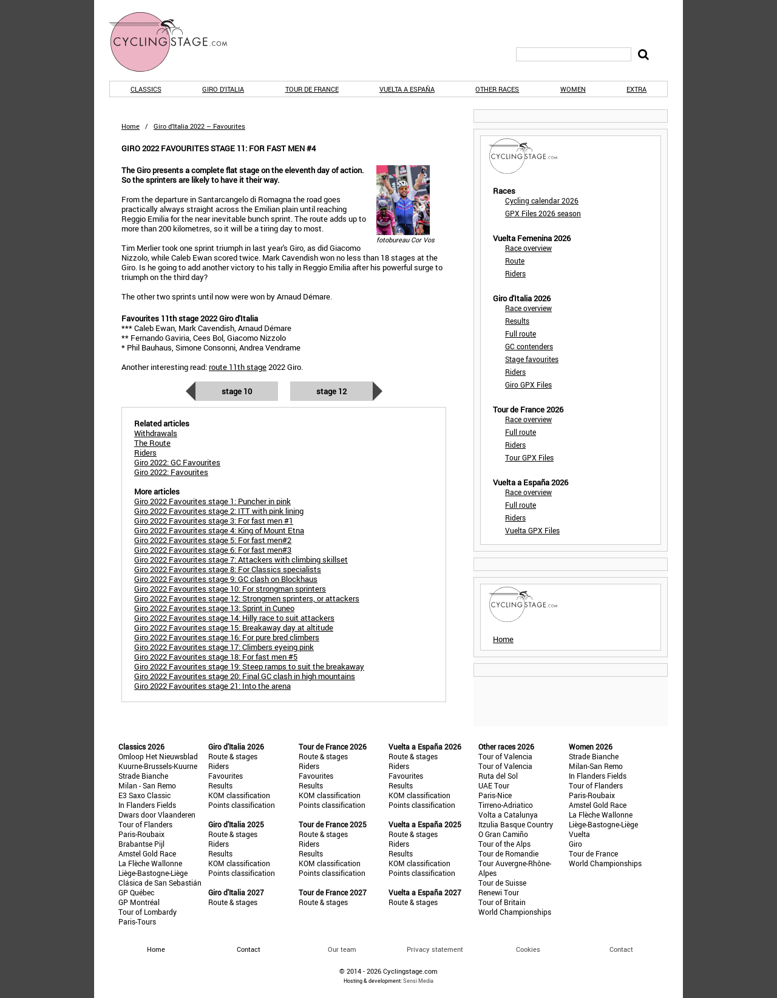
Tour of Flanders (145, 824)
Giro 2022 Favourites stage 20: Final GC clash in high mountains (244, 676)
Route (514, 260)
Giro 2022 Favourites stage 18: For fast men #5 (215, 656)
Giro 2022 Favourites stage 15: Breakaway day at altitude (233, 627)
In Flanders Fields (147, 805)
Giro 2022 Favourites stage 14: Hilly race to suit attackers (234, 617)
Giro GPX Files (528, 384)
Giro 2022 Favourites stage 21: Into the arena (212, 685)
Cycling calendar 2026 (542, 200)
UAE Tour (493, 785)
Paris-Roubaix (141, 834)
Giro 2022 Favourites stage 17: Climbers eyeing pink (224, 646)
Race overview (528, 248)
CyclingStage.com (176, 42)
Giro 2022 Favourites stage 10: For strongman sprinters (230, 588)
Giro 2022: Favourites (171, 472)
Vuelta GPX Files (532, 530)
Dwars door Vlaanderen (156, 814)
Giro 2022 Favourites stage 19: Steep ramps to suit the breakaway (249, 666)
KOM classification (239, 795)
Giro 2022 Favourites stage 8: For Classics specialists (227, 569)
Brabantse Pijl (141, 844)
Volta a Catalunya (508, 814)
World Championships (514, 912)
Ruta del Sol (498, 776)
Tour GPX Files (529, 457)
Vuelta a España (407, 89)
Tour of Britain (502, 902)
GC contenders (529, 346)
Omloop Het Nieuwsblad (158, 756)
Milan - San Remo (147, 785)
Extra (636, 89)
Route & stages (232, 756)
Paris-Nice (495, 795)
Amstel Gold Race (147, 853)
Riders (515, 273)
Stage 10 (237, 391)
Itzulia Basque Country (515, 824)
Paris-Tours (137, 921)
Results (517, 321)
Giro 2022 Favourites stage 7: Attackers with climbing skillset (241, 559)
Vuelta (579, 834)
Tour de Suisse (502, 882)
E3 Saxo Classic (144, 795)
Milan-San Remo (596, 766)
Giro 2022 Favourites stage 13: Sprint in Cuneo (214, 608)
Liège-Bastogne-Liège (153, 873)
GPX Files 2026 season (543, 213)
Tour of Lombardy (147, 912)
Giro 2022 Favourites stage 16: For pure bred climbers (226, 637)
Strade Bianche (143, 776)
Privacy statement (435, 949)
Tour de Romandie (508, 853)
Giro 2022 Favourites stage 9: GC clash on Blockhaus (225, 578)
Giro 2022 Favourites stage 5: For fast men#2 (212, 540)
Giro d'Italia (223, 89)
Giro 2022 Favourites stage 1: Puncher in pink (212, 501)
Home (130, 126)
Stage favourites (531, 359)
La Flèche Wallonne (150, 863)
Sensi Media (418, 981)
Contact (621, 949)
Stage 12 (331, 391)
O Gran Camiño (503, 834)
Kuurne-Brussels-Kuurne (157, 766)
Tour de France (312, 89)
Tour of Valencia (505, 756)
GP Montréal (139, 902)
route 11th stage (237, 366)
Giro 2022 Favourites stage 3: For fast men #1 (213, 520)
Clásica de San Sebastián (160, 882)
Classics (146, 89)
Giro (575, 844)
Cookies (528, 949)
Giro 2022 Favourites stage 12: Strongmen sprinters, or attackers (246, 598)
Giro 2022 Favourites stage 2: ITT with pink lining (219, 510)
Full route (520, 333)
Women (573, 89)
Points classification (241, 805)
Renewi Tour (498, 892)
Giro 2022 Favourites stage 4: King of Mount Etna (219, 530)
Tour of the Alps (504, 844)
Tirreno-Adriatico (505, 805)
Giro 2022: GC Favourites (177, 462)
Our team (342, 949)
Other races (497, 89)
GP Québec (136, 892)
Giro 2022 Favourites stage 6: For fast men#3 (212, 549)
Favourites (225, 776)
